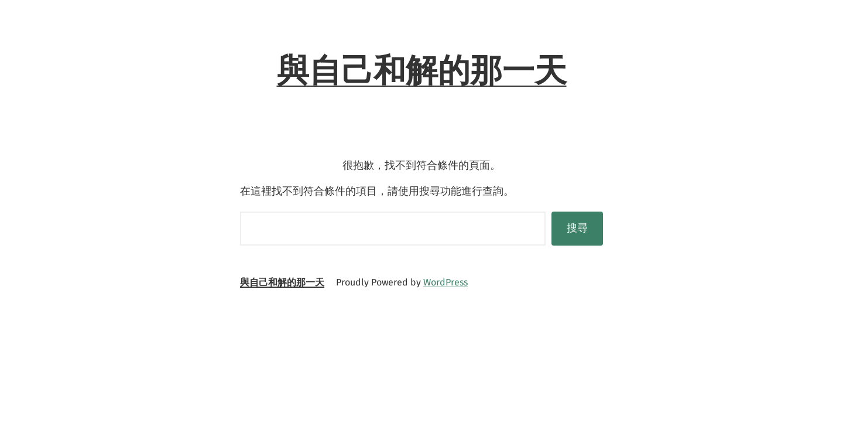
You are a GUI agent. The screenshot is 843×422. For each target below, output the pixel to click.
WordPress (445, 282)
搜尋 (577, 228)
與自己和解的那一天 (422, 70)
